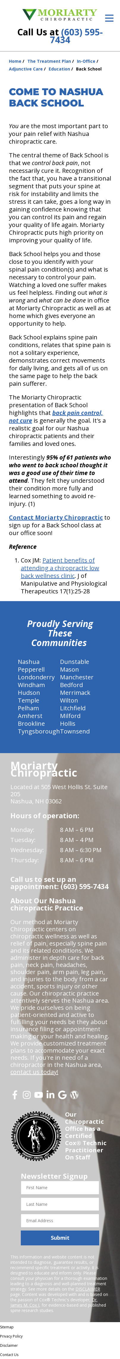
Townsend (75, 731)
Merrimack (75, 693)
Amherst (30, 716)
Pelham (28, 708)
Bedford (71, 685)
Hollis (67, 724)
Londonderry (36, 677)
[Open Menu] (109, 18)
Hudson (29, 693)
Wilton (69, 700)
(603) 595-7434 (76, 36)
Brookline (31, 724)
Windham (31, 685)
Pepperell (31, 669)
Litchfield (73, 708)
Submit (60, 1237)
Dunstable (74, 662)
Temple (28, 700)
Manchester (77, 677)
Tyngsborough (39, 731)
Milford (70, 716)
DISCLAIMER (87, 1289)
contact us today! (34, 1072)
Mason (69, 669)
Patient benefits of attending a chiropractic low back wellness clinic (60, 568)
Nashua (29, 662)
